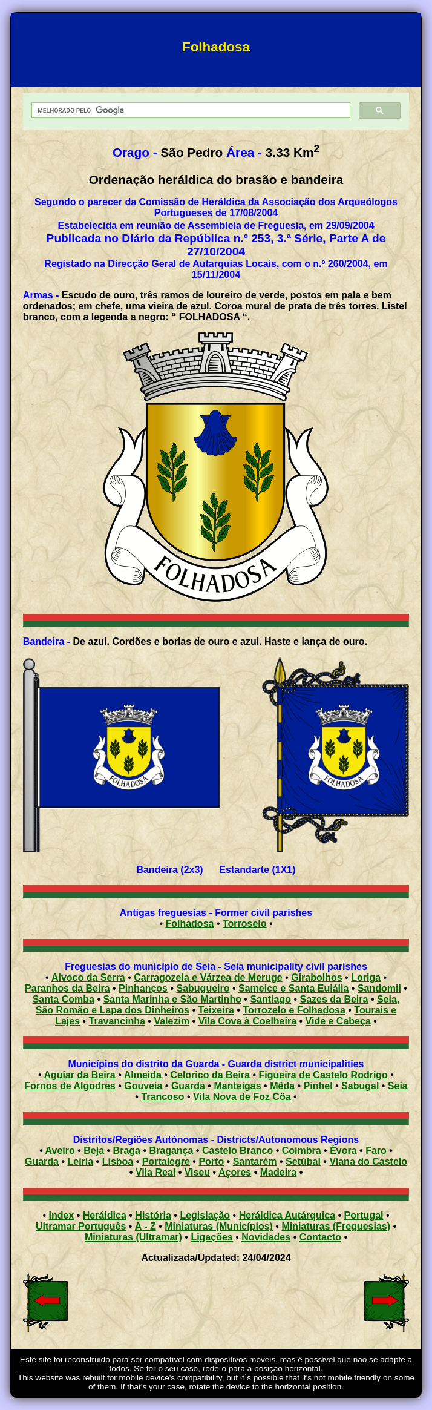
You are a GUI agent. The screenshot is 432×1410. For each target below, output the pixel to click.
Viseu (197, 1172)
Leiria (80, 1161)
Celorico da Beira (210, 1075)
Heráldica (104, 1215)
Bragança (171, 1150)
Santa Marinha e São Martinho (172, 999)
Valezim (171, 1021)
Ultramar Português (81, 1226)
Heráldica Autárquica (287, 1215)
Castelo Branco (237, 1150)
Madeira (278, 1172)
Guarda (188, 1086)
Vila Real (155, 1172)
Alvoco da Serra (88, 977)
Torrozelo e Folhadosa (294, 1010)
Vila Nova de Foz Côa (242, 1097)
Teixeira (216, 1010)
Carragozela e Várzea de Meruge (208, 977)
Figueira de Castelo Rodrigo (323, 1075)
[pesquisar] (190, 110)
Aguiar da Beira (80, 1075)
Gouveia (143, 1086)
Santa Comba (63, 999)
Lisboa (118, 1161)
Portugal (364, 1215)
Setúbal (303, 1161)
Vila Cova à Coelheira (247, 1021)
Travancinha (117, 1021)
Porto (211, 1161)
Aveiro (60, 1150)
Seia (398, 1086)
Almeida (143, 1075)
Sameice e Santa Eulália (293, 988)
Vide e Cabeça (338, 1021)
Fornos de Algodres (70, 1086)
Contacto (320, 1237)
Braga (126, 1150)
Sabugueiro (202, 988)
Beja (93, 1150)
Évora (343, 1150)
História (153, 1215)
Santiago (270, 999)
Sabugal (360, 1086)
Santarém (255, 1161)
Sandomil (379, 988)
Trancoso (162, 1097)
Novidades (265, 1237)
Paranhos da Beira (67, 988)
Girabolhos (316, 977)
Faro (376, 1150)
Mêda (282, 1086)
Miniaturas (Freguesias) (335, 1226)
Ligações (211, 1237)
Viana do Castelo (368, 1161)
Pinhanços (143, 988)
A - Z (145, 1226)
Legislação (205, 1215)
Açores (234, 1172)
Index (61, 1215)
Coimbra (301, 1150)
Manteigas (237, 1086)
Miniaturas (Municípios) (219, 1226)
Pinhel (318, 1086)
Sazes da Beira (333, 999)
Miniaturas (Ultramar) (133, 1237)
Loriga (366, 977)
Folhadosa (189, 923)
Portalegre (166, 1161)
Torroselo (245, 923)
